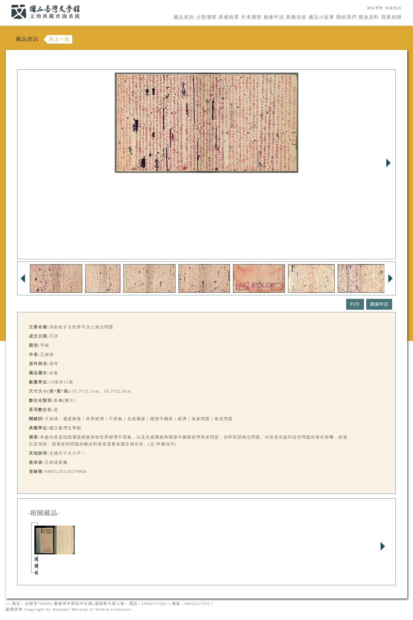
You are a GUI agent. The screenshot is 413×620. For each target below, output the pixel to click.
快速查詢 (393, 8)
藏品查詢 (184, 17)
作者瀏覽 (251, 17)
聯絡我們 (346, 17)
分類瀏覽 (206, 17)
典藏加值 (296, 17)
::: (8, 3)
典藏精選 (229, 17)
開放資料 (369, 17)
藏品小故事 (321, 17)
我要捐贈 (391, 17)
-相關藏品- (44, 513)
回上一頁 (59, 39)
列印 (355, 304)
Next (388, 163)
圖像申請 (274, 17)
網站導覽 (375, 8)
